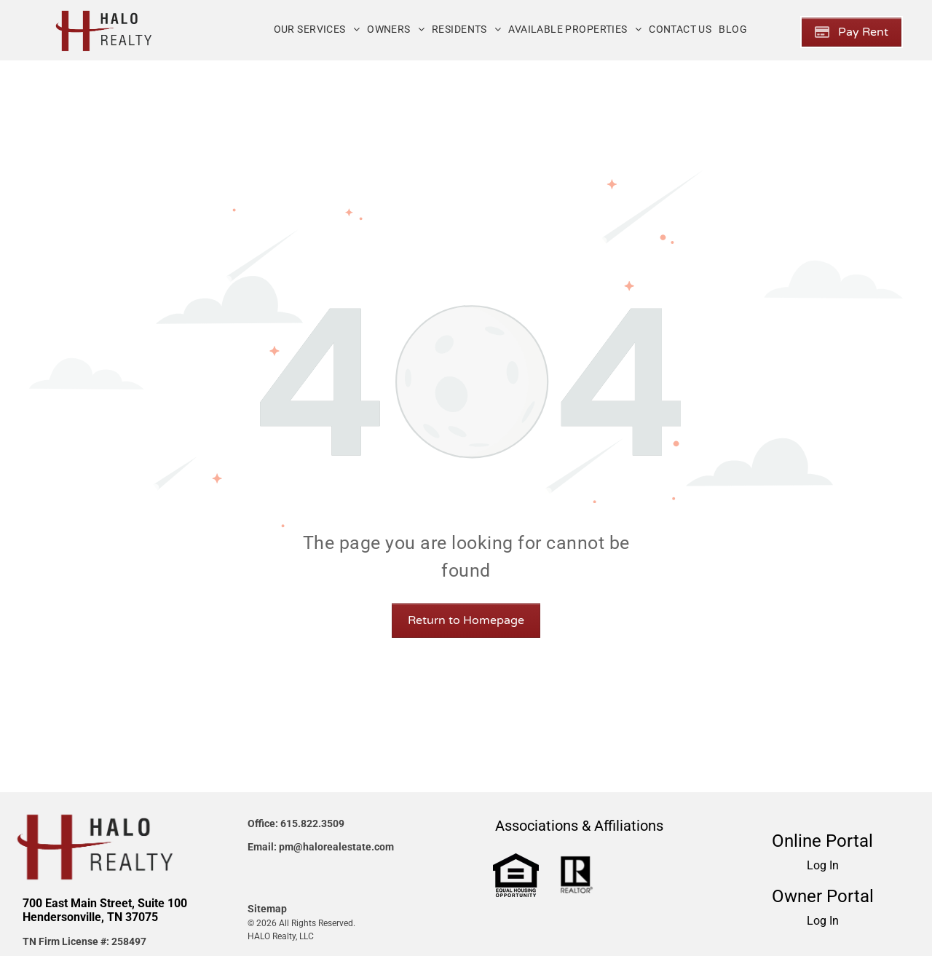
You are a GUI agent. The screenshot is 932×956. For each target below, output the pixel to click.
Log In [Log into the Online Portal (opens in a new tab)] (823, 865)
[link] (516, 862)
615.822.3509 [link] (312, 823)
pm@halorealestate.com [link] (336, 847)
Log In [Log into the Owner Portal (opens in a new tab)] (823, 921)
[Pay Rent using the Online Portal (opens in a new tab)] (851, 32)
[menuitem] (316, 29)
